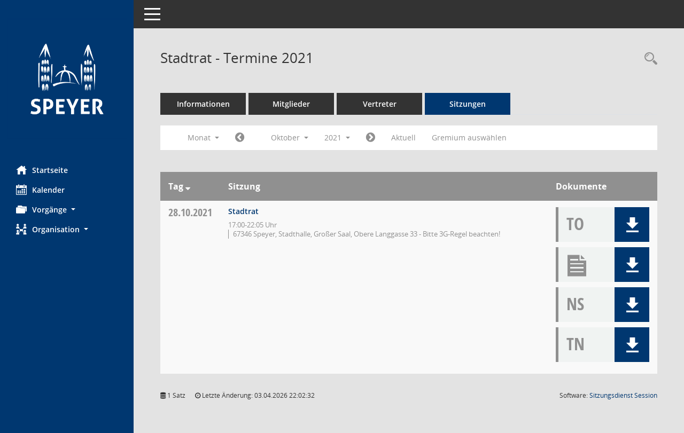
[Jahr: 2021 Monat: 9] (239, 137)
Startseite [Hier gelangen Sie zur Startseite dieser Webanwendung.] (42, 169)
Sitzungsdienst (623, 395)
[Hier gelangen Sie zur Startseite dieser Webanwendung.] (67, 79)
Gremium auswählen (469, 137)
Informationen (203, 104)
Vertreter (380, 104)
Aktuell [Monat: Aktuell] (403, 137)
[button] (67, 209)
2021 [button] (337, 137)
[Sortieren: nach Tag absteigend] (187, 186)
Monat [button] (203, 137)
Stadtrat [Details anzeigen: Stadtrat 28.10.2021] (243, 211)
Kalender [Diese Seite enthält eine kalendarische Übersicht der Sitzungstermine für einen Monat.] (40, 189)
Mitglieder (291, 104)
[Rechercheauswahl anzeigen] (648, 59)
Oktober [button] (289, 137)
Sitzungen (467, 104)
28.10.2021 (190, 212)
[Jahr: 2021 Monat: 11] (370, 137)
